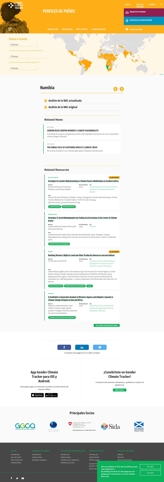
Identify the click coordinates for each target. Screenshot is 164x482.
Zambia (92, 192)
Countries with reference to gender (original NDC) (14, 62)
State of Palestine (105, 266)
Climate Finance (54, 206)
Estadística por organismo (70, 460)
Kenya (112, 261)
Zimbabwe (103, 189)
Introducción (52, 29)
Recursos (121, 457)
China (101, 263)
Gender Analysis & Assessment (59, 244)
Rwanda (107, 261)
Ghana (92, 266)
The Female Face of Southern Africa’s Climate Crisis (72, 147)
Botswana (111, 189)
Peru (96, 266)
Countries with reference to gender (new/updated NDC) (14, 50)
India (91, 305)
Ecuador (111, 263)
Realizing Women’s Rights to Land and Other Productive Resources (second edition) (81, 255)
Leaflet (161, 74)
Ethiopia (93, 308)
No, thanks (150, 473)
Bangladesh (94, 263)
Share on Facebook (64, 347)
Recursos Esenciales (125, 460)
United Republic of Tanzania (100, 187)
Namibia (114, 187)
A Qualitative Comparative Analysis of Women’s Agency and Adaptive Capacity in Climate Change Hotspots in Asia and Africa (80, 298)
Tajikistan (102, 310)
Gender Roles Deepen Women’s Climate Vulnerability (73, 130)
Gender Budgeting (69, 206)
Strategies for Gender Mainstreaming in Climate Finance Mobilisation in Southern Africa (83, 180)
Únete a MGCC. (119, 390)
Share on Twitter (100, 347)
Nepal (104, 308)
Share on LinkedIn (82, 347)
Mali (112, 305)
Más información (17, 460)
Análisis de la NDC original (63, 107)
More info (105, 476)
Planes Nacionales (99, 29)
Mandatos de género (39, 460)
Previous (115, 89)
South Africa (94, 189)
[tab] (82, 100)
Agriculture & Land (55, 286)
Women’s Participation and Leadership (61, 317)
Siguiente (122, 89)
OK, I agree (150, 466)
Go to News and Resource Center (107, 325)
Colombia (93, 261)
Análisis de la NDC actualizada (65, 100)
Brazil (105, 263)
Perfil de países (81, 29)
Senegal (99, 308)
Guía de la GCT (16, 457)
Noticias (120, 454)
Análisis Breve (67, 29)
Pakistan (110, 308)
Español (152, 4)
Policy (90, 286)
